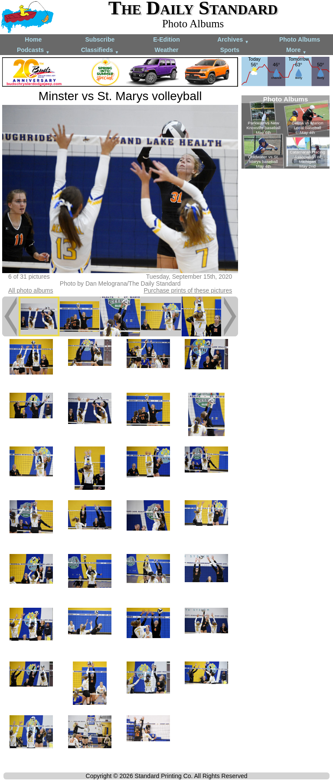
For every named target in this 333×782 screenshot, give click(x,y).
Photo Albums (299, 39)
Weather (166, 49)
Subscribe (100, 39)
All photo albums (30, 290)
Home (33, 39)
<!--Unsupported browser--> (286, 132)
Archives (233, 40)
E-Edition (166, 39)
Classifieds (100, 50)
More (296, 50)
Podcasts (33, 50)
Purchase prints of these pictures (188, 290)
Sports (229, 49)
